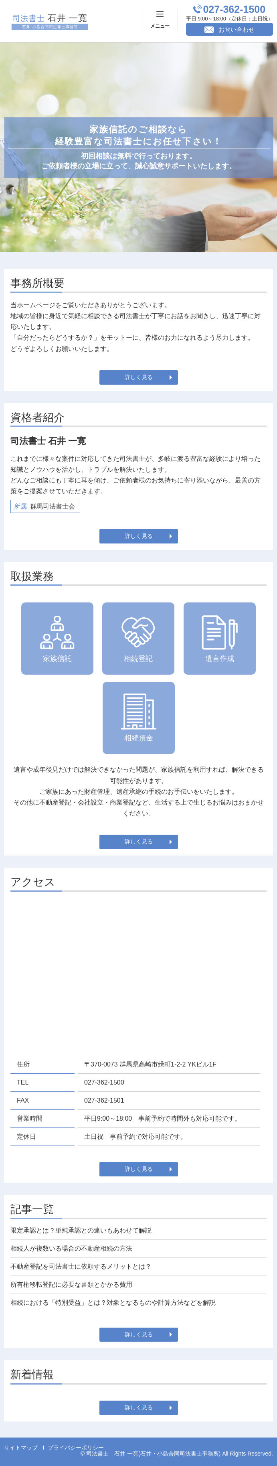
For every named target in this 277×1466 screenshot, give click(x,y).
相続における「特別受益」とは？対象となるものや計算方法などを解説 (113, 1302)
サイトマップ (21, 1447)
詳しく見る (139, 377)
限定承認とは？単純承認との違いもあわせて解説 (81, 1230)
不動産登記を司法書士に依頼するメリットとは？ (81, 1266)
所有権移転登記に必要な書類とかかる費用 (71, 1284)
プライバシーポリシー (76, 1447)
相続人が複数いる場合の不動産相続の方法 (71, 1248)
